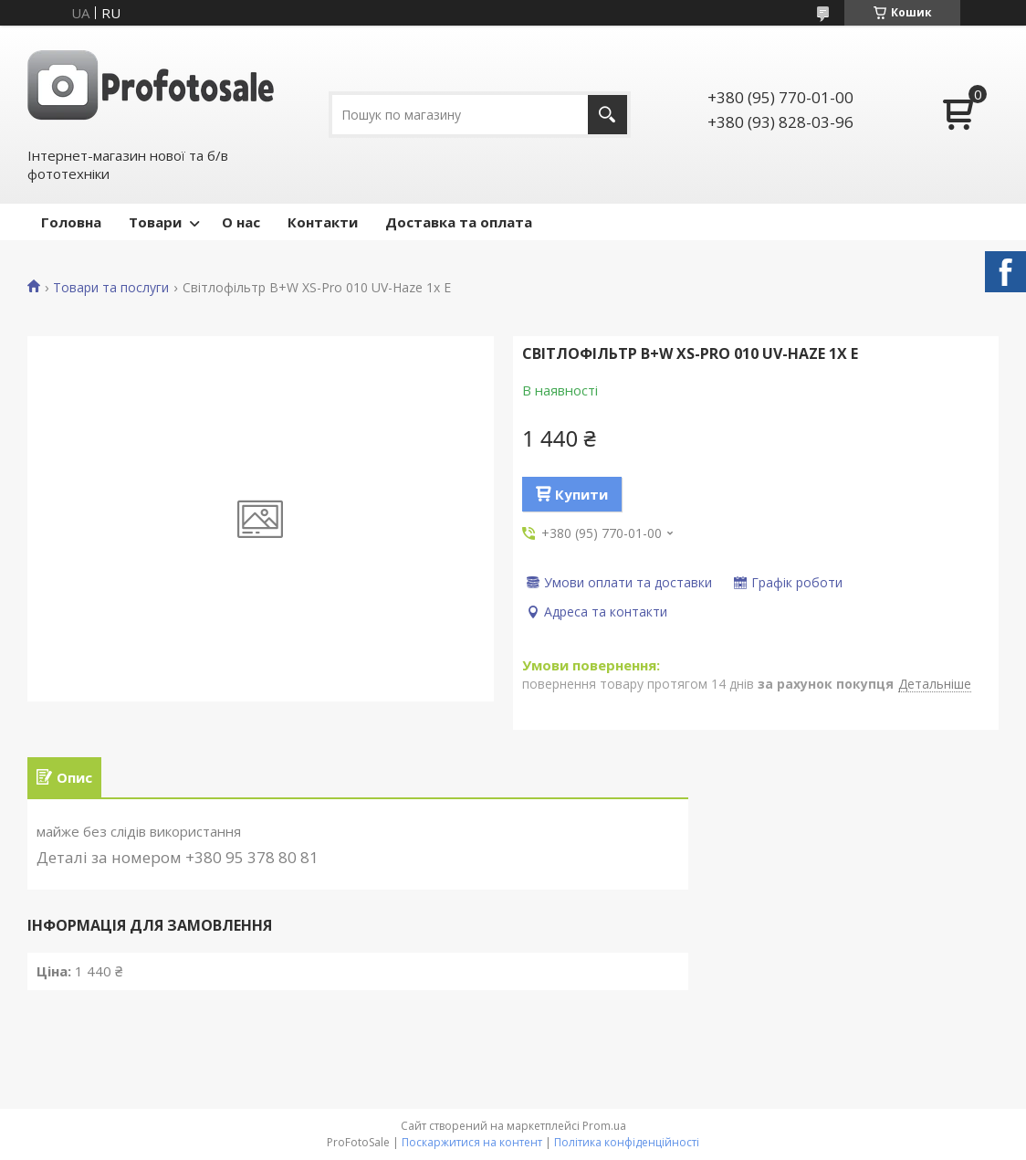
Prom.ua (604, 1126)
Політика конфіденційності (626, 1142)
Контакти (323, 222)
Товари (155, 222)
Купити (581, 494)
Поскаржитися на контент (472, 1142)
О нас (241, 222)
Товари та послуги (111, 287)
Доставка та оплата (458, 222)
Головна (71, 222)
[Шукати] (607, 114)
